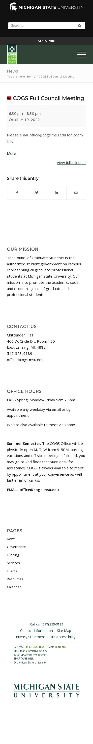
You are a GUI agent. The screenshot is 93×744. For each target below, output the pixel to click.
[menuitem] (79, 54)
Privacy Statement (30, 636)
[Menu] (79, 54)
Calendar (14, 587)
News (12, 71)
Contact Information (36, 630)
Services (13, 563)
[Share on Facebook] (17, 193)
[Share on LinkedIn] (56, 193)
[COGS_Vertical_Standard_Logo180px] (38, 54)
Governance (16, 546)
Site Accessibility (62, 636)
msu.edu (60, 647)
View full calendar (71, 162)
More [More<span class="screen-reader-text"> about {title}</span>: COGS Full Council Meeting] (11, 153)
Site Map (64, 630)
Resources (15, 579)
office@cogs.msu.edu (25, 359)
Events (12, 571)
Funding (13, 555)
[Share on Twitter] (36, 193)
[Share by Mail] (76, 193)
